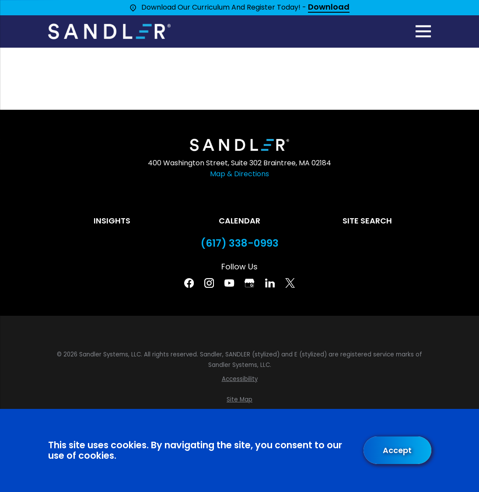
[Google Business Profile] (249, 283)
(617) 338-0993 (240, 243)
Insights (112, 220)
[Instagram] (209, 283)
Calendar (239, 220)
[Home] (109, 31)
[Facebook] (189, 283)
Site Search (367, 220)
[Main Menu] (423, 31)
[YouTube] (229, 283)
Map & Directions (239, 174)
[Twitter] (290, 283)
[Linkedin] (270, 283)
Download (329, 7)
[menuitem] (239, 379)
